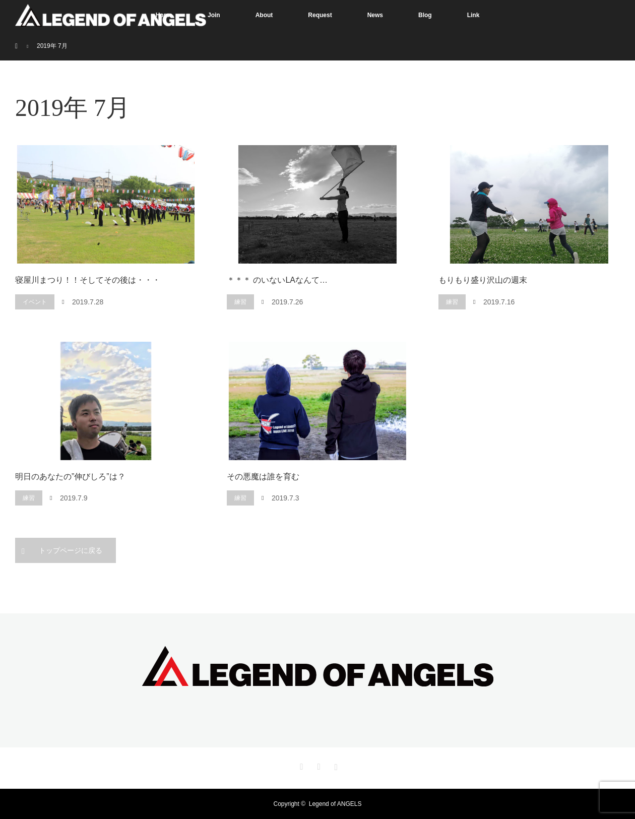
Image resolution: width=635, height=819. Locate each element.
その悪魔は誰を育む (263, 476)
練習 (240, 301)
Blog (425, 15)
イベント (35, 301)
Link (473, 15)
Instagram (334, 765)
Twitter (300, 765)
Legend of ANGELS (335, 803)
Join (214, 15)
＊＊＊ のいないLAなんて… (277, 280)
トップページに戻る (70, 550)
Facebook (317, 765)
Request (320, 15)
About (264, 15)
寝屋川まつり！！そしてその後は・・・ (87, 280)
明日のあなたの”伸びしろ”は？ (70, 476)
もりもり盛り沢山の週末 (482, 280)
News (375, 15)
